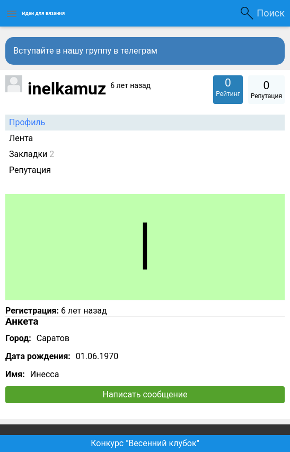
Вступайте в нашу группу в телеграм (85, 51)
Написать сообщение (145, 394)
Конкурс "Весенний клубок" (145, 443)
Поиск (271, 13)
